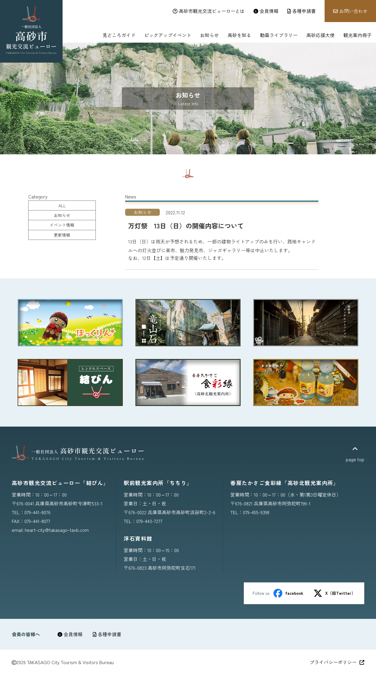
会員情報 (70, 634)
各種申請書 (107, 634)
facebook (288, 593)
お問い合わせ (350, 10)
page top (355, 454)
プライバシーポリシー (337, 662)
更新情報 (62, 235)
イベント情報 (62, 225)
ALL (62, 205)
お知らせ (62, 215)
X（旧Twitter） (334, 593)
